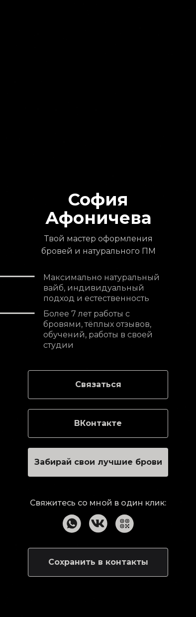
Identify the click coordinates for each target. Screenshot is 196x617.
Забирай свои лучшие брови (98, 462)
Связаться (98, 384)
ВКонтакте (98, 423)
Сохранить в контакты (98, 562)
